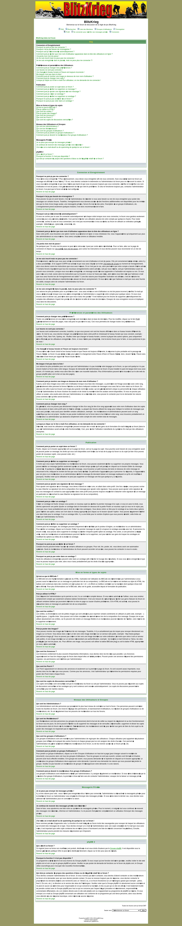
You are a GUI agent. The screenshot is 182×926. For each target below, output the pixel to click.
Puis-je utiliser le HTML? (45, 109)
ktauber (96, 920)
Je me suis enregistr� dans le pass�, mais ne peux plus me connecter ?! (64, 60)
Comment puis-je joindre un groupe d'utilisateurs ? (55, 133)
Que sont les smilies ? (44, 111)
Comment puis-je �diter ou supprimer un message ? (56, 89)
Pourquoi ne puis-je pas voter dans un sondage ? (55, 101)
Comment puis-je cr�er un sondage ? (50, 94)
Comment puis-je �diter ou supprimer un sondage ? (56, 96)
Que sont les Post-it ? (44, 117)
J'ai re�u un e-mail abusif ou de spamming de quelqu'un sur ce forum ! (63, 147)
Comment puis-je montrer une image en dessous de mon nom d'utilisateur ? (65, 76)
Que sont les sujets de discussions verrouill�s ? (54, 120)
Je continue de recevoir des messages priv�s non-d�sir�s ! (59, 145)
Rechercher (71, 29)
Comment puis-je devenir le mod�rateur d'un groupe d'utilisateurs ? (62, 135)
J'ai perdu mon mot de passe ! (47, 56)
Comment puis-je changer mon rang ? (50, 78)
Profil (67, 32)
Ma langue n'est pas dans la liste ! (49, 74)
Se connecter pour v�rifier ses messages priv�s (89, 32)
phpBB (87, 918)
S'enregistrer (118, 29)
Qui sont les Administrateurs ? (47, 126)
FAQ (61, 29)
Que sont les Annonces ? (45, 115)
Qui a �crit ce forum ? (44, 154)
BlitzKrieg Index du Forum (45, 38)
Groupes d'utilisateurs (103, 29)
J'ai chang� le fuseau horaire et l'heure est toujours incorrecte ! (60, 72)
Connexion (114, 32)
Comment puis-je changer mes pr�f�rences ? (54, 68)
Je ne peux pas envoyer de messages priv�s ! (54, 142)
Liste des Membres (85, 29)
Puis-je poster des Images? (46, 113)
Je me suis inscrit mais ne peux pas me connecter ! (55, 58)
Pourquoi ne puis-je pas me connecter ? (51, 47)
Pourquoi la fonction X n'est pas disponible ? (53, 156)
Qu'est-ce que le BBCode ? (46, 107)
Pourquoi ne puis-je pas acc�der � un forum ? (54, 99)
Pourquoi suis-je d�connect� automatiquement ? (55, 52)
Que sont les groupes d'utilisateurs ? (50, 131)
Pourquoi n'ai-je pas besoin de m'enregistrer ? (53, 49)
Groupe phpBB (115, 848)
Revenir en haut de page (45, 192)
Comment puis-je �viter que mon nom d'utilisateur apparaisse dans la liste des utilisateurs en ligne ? (74, 54)
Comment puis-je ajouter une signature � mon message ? (58, 92)
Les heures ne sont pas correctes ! (49, 70)
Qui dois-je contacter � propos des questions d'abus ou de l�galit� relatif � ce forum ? (70, 159)
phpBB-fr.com (94, 921)
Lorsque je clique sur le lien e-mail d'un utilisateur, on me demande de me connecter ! (68, 80)
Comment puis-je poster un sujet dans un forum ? (55, 87)
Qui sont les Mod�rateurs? (46, 129)
